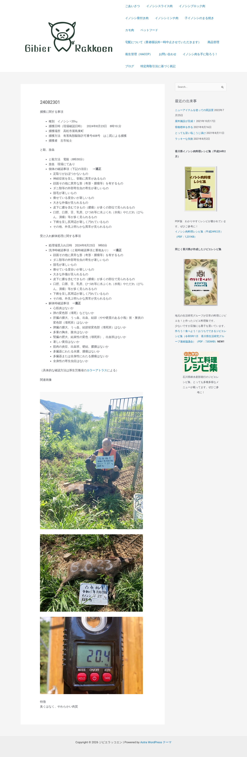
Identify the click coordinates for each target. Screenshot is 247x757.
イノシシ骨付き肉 (137, 18)
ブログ (129, 66)
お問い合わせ (167, 54)
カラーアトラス (97, 370)
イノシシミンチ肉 (166, 18)
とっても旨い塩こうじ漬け (190, 132)
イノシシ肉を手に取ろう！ (198, 54)
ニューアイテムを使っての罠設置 (194, 110)
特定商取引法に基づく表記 (157, 66)
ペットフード (148, 30)
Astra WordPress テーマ (156, 742)
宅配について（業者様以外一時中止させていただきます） (163, 42)
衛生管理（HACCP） (138, 54)
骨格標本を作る (184, 127)
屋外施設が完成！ (185, 121)
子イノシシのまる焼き (198, 18)
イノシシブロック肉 (191, 6)
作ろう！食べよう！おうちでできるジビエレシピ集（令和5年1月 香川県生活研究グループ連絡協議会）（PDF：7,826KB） (200, 335)
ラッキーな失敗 (184, 138)
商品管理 (213, 42)
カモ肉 (129, 30)
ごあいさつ (132, 6)
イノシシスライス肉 (159, 6)
